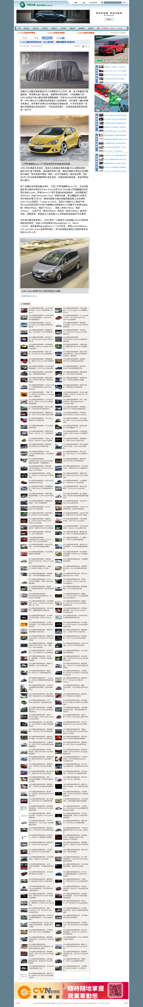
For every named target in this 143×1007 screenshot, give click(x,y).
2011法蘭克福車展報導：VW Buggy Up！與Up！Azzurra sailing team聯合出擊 (75, 420)
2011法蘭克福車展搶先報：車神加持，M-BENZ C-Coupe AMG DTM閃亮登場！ (41, 475)
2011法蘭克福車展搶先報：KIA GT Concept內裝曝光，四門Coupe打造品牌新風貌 (41, 581)
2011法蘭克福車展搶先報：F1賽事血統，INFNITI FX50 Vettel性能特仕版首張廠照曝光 (41, 744)
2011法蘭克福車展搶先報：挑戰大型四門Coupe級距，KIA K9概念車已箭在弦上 (75, 786)
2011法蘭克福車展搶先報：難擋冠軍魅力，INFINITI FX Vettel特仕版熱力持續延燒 (75, 665)
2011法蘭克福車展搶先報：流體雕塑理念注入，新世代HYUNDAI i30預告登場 (75, 844)
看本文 (47, 38)
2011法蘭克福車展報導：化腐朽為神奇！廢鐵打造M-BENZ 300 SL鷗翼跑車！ (75, 346)
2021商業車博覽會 (57, 33)
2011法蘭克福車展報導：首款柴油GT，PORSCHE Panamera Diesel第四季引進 (75, 332)
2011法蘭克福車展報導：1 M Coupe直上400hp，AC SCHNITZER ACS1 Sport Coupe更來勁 (75, 317)
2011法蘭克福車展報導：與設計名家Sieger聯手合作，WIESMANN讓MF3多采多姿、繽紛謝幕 (75, 354)
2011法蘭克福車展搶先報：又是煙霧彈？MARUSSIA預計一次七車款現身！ (75, 968)
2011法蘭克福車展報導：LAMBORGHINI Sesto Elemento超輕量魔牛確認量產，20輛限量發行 (41, 461)
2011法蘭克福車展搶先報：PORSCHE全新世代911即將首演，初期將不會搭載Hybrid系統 (41, 946)
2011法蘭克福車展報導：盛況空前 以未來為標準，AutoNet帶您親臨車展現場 (75, 546)
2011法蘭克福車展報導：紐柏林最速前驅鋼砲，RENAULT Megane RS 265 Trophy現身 (41, 346)
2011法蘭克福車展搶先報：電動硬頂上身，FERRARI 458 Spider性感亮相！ (41, 766)
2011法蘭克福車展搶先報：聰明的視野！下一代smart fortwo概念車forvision (75, 680)
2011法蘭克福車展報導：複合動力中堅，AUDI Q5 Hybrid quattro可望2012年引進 (41, 339)
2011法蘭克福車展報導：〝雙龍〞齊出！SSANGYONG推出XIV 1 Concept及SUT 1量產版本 (41, 394)
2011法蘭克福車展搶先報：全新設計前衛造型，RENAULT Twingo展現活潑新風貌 (75, 888)
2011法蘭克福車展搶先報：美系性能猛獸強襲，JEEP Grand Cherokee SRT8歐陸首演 (75, 610)
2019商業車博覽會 (27, 33)
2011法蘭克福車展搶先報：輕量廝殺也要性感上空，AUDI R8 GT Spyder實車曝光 (41, 939)
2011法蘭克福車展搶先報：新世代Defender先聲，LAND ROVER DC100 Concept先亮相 (41, 717)
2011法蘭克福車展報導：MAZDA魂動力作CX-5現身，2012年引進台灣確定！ (75, 446)
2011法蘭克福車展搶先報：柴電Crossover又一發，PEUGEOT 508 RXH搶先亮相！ (40, 910)
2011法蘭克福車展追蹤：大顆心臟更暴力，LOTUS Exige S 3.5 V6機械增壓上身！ (75, 310)
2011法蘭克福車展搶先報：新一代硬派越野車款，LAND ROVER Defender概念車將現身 (75, 859)
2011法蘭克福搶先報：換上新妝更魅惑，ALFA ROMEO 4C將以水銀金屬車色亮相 (41, 724)
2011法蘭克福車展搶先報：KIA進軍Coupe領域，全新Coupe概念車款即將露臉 (75, 910)
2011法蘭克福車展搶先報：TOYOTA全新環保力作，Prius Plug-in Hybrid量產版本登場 (41, 823)
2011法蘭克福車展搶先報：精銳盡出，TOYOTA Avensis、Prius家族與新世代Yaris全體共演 (75, 596)
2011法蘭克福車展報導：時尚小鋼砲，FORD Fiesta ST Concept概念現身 (75, 453)
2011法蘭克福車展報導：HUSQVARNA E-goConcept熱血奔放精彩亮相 (75, 339)
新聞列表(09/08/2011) (28, 296)
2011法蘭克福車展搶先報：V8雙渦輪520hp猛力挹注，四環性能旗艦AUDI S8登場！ (75, 709)
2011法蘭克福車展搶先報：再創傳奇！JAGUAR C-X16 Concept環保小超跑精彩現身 (75, 603)
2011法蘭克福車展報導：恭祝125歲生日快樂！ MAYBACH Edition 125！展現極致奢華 (75, 394)
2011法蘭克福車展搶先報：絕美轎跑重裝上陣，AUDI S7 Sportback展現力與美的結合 (41, 709)
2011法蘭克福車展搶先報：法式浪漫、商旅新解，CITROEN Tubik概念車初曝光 (40, 658)
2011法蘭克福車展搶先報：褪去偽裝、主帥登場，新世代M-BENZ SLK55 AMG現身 (41, 794)
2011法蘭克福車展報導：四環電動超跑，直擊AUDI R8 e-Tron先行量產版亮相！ (41, 361)
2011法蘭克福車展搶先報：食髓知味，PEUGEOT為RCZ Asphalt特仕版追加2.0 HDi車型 (75, 731)
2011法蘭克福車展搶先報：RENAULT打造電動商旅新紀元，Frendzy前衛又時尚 (41, 917)
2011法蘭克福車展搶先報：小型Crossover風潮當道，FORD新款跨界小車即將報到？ (41, 888)
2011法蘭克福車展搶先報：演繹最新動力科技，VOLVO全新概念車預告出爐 (75, 568)
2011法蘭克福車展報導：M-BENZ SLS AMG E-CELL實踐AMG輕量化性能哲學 (41, 325)
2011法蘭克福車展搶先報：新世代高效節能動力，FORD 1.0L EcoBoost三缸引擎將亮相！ (75, 932)
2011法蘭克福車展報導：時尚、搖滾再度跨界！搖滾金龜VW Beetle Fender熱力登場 (75, 401)
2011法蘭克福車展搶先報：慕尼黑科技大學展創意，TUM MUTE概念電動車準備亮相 (75, 896)
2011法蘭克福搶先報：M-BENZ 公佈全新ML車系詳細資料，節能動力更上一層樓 (41, 925)
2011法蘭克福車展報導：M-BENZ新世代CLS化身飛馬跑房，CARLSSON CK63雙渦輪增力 (41, 317)
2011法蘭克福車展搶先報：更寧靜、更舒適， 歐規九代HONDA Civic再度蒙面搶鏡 (41, 752)
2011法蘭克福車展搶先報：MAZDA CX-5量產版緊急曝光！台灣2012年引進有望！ (75, 874)
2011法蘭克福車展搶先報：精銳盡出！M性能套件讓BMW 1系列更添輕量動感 (41, 588)
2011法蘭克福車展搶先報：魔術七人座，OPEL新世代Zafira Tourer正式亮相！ (75, 946)
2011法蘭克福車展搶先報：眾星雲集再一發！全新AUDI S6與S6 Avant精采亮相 (75, 702)
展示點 (24, 38)
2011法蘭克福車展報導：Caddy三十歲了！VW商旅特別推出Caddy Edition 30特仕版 (41, 387)
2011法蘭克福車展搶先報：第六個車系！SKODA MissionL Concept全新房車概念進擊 (75, 624)
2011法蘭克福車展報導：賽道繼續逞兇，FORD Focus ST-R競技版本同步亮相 (41, 488)
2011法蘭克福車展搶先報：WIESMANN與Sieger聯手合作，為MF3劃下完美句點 (40, 596)
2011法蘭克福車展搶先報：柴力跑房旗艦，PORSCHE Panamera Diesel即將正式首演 (75, 658)
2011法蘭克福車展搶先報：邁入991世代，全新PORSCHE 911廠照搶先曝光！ (41, 801)
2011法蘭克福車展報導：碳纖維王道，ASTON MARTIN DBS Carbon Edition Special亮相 (40, 521)
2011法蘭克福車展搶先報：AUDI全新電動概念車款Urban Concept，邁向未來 (75, 830)
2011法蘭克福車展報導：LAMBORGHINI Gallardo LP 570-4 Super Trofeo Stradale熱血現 (40, 539)
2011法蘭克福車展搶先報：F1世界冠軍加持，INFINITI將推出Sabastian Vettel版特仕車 (75, 759)
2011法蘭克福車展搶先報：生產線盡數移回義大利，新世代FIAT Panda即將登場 (41, 961)
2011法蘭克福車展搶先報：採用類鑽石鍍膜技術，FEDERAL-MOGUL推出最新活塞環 (41, 808)
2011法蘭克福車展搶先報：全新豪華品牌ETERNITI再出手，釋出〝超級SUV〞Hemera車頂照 (41, 645)
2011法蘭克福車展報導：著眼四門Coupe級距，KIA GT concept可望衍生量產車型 (75, 325)
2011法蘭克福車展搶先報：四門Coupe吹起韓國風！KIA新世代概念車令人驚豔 (41, 779)
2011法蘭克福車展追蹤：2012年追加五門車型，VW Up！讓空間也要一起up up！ (41, 310)
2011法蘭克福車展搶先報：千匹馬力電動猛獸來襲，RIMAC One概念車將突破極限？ (75, 815)
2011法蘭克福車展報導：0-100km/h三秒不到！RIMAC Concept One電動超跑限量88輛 (41, 401)
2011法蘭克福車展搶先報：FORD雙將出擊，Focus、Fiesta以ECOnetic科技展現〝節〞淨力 (41, 603)
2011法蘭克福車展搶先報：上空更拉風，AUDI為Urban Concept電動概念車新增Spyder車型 (75, 808)
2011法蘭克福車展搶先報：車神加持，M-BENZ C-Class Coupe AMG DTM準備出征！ (74, 581)
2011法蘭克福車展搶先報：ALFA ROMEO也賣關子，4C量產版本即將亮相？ (41, 866)
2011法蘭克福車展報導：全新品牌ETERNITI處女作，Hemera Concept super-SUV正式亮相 (40, 468)
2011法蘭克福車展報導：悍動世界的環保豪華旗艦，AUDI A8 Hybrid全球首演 (41, 496)
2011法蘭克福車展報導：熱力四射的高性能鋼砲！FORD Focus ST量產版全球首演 (75, 554)
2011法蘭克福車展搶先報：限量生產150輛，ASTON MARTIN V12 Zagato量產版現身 (75, 752)
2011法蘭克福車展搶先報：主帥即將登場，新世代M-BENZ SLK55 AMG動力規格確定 (41, 896)
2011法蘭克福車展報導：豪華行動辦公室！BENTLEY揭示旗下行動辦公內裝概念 (41, 380)
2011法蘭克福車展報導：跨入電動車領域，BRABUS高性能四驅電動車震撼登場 (75, 496)
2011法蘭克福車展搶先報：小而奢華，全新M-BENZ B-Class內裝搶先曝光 (75, 881)
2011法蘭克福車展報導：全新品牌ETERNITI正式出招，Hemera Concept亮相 (41, 561)
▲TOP (17, 1003)
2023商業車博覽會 (86, 33)
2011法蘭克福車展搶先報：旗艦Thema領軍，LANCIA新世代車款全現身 (75, 687)
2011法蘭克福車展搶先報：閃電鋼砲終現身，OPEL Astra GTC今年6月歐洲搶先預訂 (41, 954)
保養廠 (36, 38)
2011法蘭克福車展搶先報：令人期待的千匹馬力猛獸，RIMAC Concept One (41, 617)
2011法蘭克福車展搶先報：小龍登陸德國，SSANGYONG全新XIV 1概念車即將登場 (75, 794)
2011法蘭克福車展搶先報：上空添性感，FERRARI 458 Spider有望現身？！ (41, 852)
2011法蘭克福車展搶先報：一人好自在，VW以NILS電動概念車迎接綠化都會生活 (41, 680)
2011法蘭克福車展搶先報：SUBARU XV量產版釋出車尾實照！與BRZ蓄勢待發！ (41, 687)
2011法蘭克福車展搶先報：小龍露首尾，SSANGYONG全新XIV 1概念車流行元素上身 (75, 673)
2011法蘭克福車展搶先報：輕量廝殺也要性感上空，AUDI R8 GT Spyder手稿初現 (75, 954)
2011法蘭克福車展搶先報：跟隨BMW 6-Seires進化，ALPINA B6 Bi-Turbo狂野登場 (41, 638)
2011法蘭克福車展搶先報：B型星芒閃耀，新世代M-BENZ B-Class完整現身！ (41, 759)
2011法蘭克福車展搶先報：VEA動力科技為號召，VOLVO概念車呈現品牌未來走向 (41, 624)
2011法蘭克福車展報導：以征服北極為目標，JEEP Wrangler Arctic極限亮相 (75, 433)
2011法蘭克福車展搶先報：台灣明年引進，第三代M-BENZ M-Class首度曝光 (75, 925)
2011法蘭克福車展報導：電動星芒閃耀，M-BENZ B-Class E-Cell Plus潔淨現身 (75, 475)
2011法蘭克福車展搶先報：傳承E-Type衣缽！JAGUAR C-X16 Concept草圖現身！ (41, 815)
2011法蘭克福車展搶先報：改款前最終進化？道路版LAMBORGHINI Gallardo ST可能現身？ (75, 837)
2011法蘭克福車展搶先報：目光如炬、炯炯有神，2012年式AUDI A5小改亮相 (41, 903)
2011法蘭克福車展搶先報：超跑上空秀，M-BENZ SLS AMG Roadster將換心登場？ (41, 975)
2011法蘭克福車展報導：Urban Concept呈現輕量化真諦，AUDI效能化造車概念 (41, 453)
